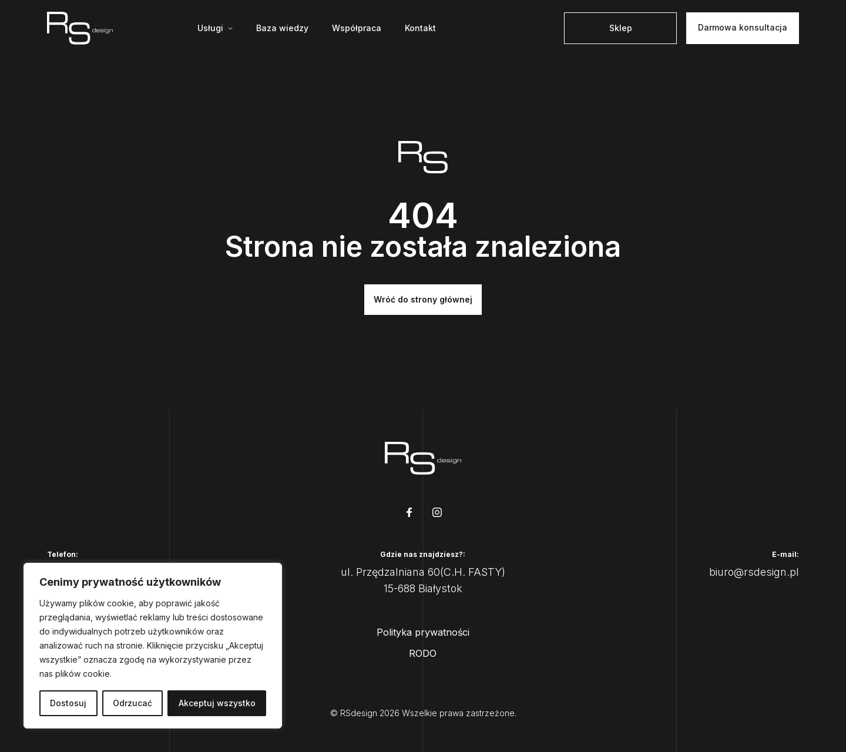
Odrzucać (132, 703)
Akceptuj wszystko (217, 703)
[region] (153, 645)
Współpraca (356, 28)
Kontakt (420, 28)
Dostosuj (68, 703)
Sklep (620, 28)
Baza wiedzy (282, 28)
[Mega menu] (215, 28)
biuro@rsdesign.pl (754, 572)
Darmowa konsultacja (742, 27)
